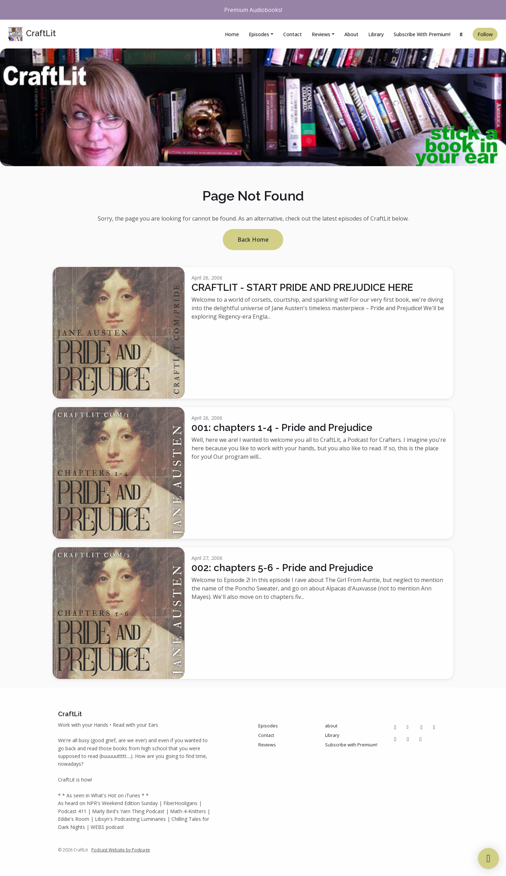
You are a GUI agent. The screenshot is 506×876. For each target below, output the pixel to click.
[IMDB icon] (407, 739)
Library (376, 34)
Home (232, 34)
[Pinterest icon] (421, 727)
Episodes (259, 34)
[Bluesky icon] (420, 739)
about (351, 34)
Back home (253, 239)
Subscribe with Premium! (422, 34)
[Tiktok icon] (395, 739)
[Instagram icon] (434, 727)
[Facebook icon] (395, 727)
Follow (485, 34)
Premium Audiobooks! (253, 10)
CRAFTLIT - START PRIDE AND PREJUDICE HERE (302, 287)
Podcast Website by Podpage (120, 850)
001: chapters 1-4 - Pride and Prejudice (282, 427)
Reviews (321, 34)
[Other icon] (408, 727)
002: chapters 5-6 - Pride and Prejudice (282, 568)
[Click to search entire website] (461, 34)
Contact (292, 34)
